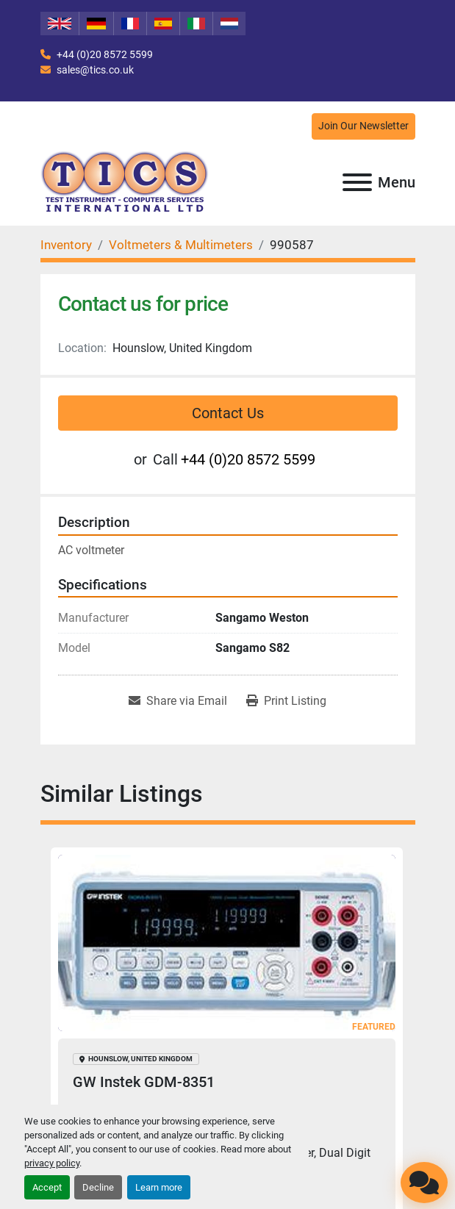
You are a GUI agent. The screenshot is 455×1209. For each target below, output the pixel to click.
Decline (98, 1187)
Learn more (158, 1187)
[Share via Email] (178, 701)
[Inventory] (66, 244)
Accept (47, 1187)
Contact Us (228, 413)
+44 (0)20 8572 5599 (103, 54)
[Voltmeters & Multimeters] (181, 244)
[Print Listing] (286, 701)
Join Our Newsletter (363, 126)
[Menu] (357, 182)
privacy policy (51, 1163)
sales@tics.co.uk (94, 70)
